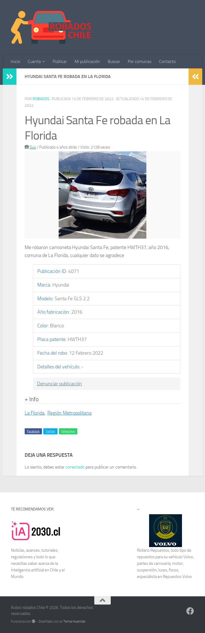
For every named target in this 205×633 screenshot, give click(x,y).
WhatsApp (68, 431)
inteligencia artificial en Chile (34, 570)
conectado (75, 467)
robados (41, 99)
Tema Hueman (74, 621)
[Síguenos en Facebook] (190, 611)
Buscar (114, 61)
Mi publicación (87, 61)
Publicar (60, 61)
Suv (33, 147)
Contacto (167, 61)
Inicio (15, 61)
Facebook (33, 431)
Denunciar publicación (59, 384)
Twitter (50, 431)
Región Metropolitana (69, 413)
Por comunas (139, 61)
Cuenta (34, 61)
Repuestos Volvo (177, 576)
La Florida (34, 413)
